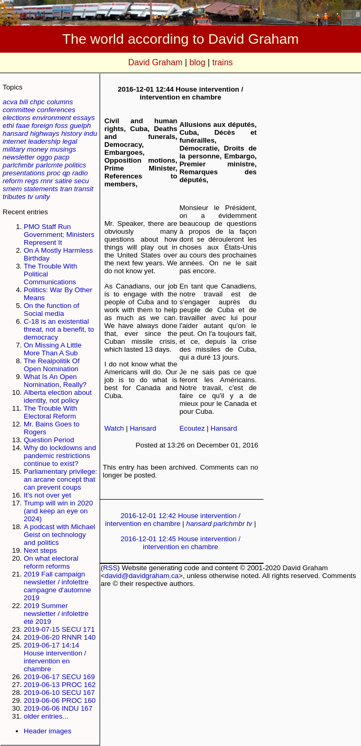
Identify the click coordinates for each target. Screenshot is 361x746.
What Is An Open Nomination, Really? (55, 381)
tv (30, 197)
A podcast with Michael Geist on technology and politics (59, 534)
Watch (114, 428)
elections (17, 118)
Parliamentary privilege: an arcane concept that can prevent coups (60, 479)
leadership (44, 141)
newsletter (19, 157)
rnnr (47, 181)
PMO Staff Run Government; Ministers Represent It (59, 234)
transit (83, 189)
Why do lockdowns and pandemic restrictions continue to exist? (60, 456)
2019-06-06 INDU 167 (58, 708)
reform (13, 181)
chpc (37, 102)
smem (12, 189)
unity (42, 197)
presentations (24, 173)
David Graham (155, 62)
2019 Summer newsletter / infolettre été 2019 (56, 613)
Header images (47, 731)
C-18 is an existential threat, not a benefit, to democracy (59, 329)
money (37, 149)
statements (41, 189)
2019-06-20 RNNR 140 (59, 637)
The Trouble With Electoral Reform (50, 412)
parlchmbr (18, 165)
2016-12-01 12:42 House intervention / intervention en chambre (172, 520)
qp (66, 173)
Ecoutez (191, 428)
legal (69, 141)
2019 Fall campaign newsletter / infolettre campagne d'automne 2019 (57, 586)
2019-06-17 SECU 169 (59, 677)
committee (19, 110)
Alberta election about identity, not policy (58, 396)
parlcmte (49, 165)
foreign (42, 126)
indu (90, 133)
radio (80, 173)
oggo (44, 157)
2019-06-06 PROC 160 (59, 700)
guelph (80, 126)
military (14, 149)
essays (83, 118)
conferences (56, 110)
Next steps (40, 550)
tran (66, 189)
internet (14, 141)
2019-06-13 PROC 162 (59, 685)
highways (45, 133)
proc (54, 173)
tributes (14, 197)
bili (23, 102)
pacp (62, 157)
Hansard (143, 428)
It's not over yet (47, 495)
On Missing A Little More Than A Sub (53, 349)
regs (31, 181)
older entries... (46, 716)
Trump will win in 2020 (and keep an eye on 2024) (58, 511)
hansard (15, 133)
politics (75, 165)
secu (81, 181)
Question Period (49, 440)
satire (63, 181)
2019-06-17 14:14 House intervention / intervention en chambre (55, 657)
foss (61, 126)
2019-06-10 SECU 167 (59, 693)
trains (222, 62)
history (71, 133)
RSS (110, 568)
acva (10, 102)
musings (63, 149)
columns (60, 102)
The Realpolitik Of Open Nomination (52, 365)
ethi (8, 126)
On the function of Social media (51, 309)
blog (197, 62)
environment (51, 118)
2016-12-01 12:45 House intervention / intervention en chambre (180, 543)
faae (23, 126)
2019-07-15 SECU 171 (59, 629)
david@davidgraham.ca (142, 576)
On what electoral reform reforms (51, 562)
